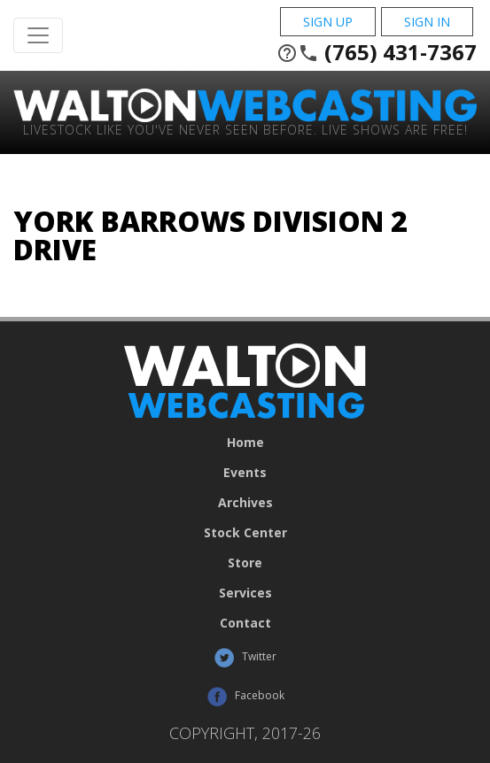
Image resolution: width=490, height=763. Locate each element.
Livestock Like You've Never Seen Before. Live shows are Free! (245, 128)
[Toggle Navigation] (38, 35)
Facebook (245, 696)
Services (245, 593)
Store (245, 563)
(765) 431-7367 (376, 52)
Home (245, 442)
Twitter (245, 657)
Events (245, 472)
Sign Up (328, 21)
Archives (245, 503)
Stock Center (245, 533)
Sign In (427, 21)
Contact (245, 623)
